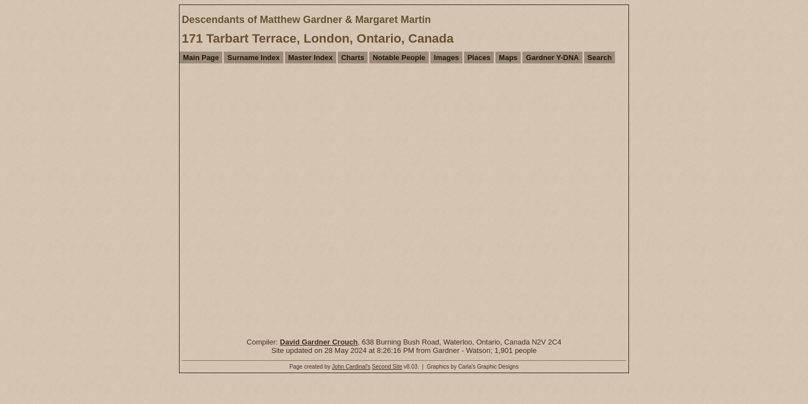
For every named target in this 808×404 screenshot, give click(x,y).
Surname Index (253, 57)
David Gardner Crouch (319, 342)
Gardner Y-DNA (552, 57)
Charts (352, 57)
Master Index (310, 57)
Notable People (399, 57)
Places (478, 57)
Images (446, 57)
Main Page (201, 57)
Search (599, 57)
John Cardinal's (351, 367)
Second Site (387, 367)
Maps (508, 57)
